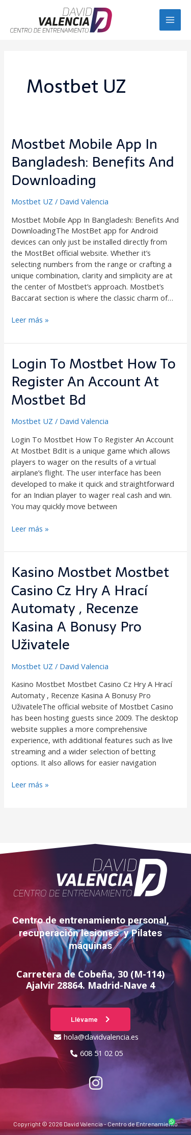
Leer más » (30, 319)
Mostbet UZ (32, 201)
